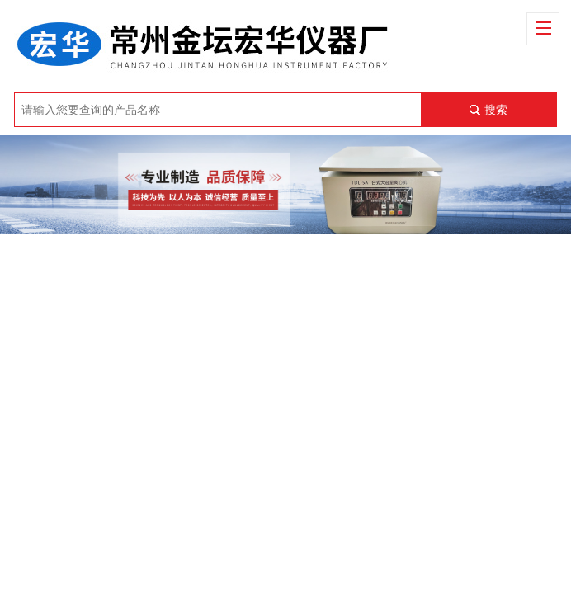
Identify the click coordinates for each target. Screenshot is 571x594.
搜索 (495, 109)
